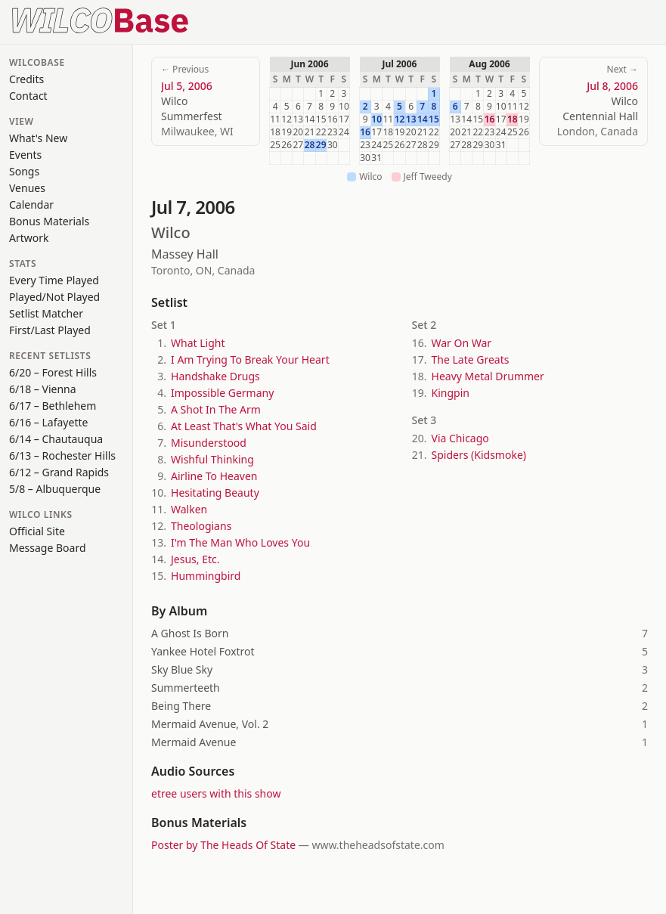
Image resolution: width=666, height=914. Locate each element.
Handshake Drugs (215, 376)
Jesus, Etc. (195, 559)
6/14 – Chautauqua (56, 439)
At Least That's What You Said (244, 426)
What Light (198, 343)
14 (422, 119)
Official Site (37, 531)
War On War (462, 343)
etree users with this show (215, 793)
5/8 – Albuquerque (55, 489)
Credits (26, 79)
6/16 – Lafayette (48, 422)
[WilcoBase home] (100, 19)
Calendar (31, 204)
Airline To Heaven (214, 476)
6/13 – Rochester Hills (62, 455)
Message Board (47, 548)
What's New (38, 138)
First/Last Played (50, 330)
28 (310, 145)
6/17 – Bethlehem (52, 405)
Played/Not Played (54, 297)
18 (512, 119)
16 (365, 132)
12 (400, 119)
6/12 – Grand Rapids (59, 472)
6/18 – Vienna (42, 389)
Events (25, 154)
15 (434, 119)
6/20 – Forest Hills (53, 372)
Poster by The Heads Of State (223, 845)
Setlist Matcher (46, 313)
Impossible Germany (222, 393)
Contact (28, 95)
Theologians (201, 526)
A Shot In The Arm (216, 409)
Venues (27, 188)
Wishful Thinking (212, 459)
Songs (24, 171)
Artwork (29, 238)
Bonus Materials (49, 221)
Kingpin (450, 393)
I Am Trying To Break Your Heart (250, 359)
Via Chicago (460, 438)
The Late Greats (471, 359)
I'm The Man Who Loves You (240, 542)
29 (321, 145)
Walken (189, 509)
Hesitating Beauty (215, 492)
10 (376, 119)
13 (411, 119)
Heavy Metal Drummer (488, 376)
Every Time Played (54, 280)
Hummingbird (205, 576)
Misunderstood (208, 442)
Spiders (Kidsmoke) (479, 455)
